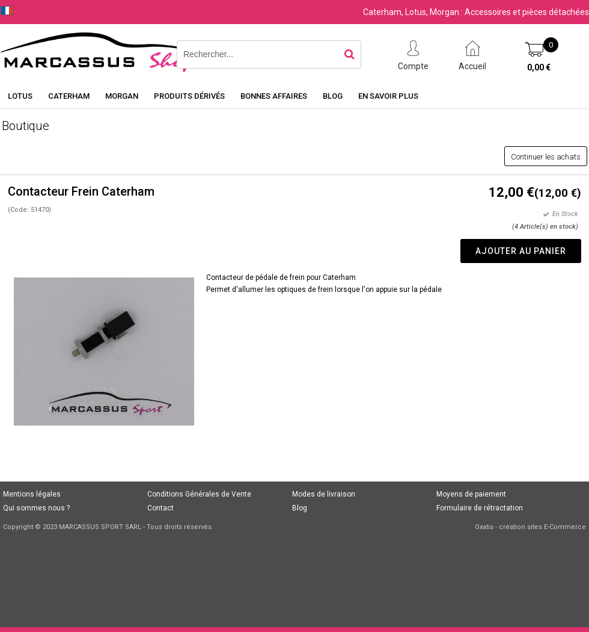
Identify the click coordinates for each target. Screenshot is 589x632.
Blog (333, 96)
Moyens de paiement (471, 494)
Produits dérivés (189, 96)
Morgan (121, 96)
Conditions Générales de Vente (199, 494)
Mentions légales (32, 494)
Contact (160, 508)
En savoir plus (388, 96)
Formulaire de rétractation (479, 508)
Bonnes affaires (273, 96)
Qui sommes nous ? (36, 508)
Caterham (69, 96)
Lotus (20, 96)
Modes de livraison (323, 494)
